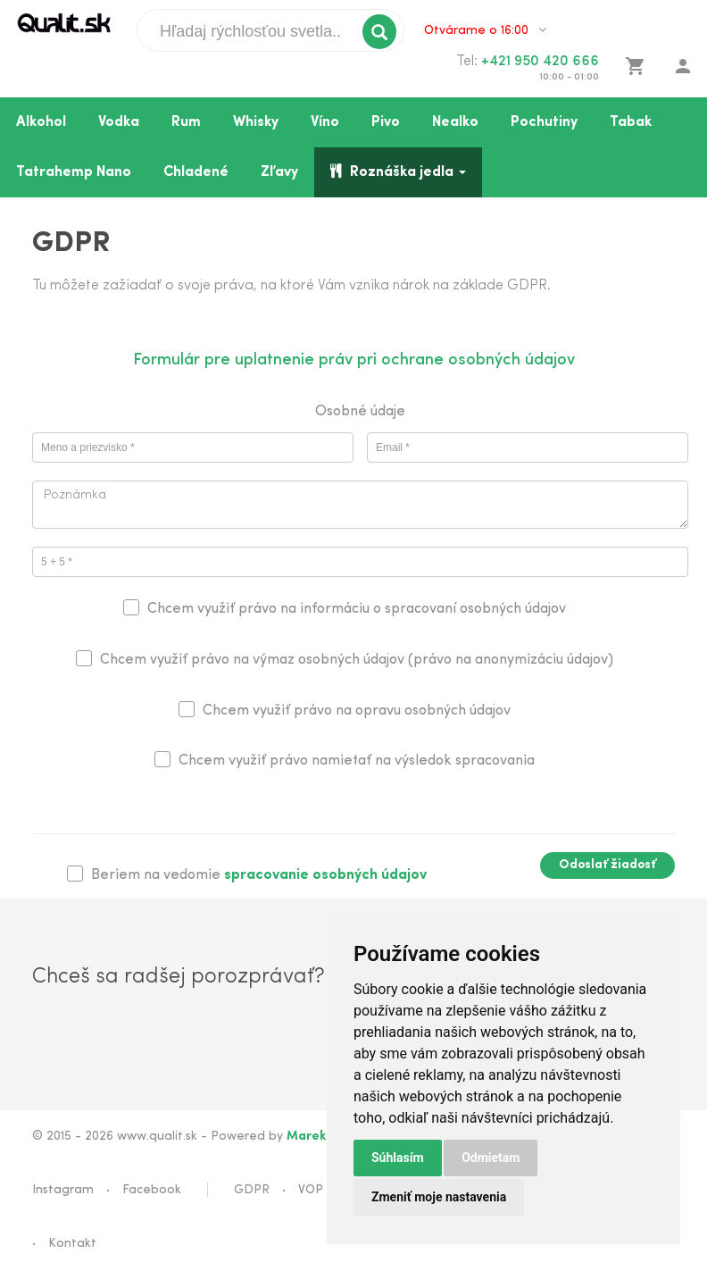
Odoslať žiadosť (607, 865)
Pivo (385, 122)
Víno (325, 122)
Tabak (631, 122)
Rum (186, 122)
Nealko (455, 122)
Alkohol (41, 122)
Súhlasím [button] (397, 1157)
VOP (310, 1190)
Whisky (256, 122)
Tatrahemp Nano (73, 172)
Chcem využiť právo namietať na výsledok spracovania (357, 761)
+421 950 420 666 (540, 61)
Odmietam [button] (491, 1157)
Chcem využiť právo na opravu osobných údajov (357, 711)
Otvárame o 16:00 (485, 30)
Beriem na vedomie (259, 875)
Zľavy (279, 172)
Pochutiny (544, 122)
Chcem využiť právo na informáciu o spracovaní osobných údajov (356, 609)
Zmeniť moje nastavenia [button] (438, 1197)
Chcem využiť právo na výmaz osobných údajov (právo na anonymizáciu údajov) (356, 660)
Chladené (196, 172)
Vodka (118, 122)
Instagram (63, 1190)
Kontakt (72, 1243)
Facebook (151, 1190)
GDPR (252, 1190)
